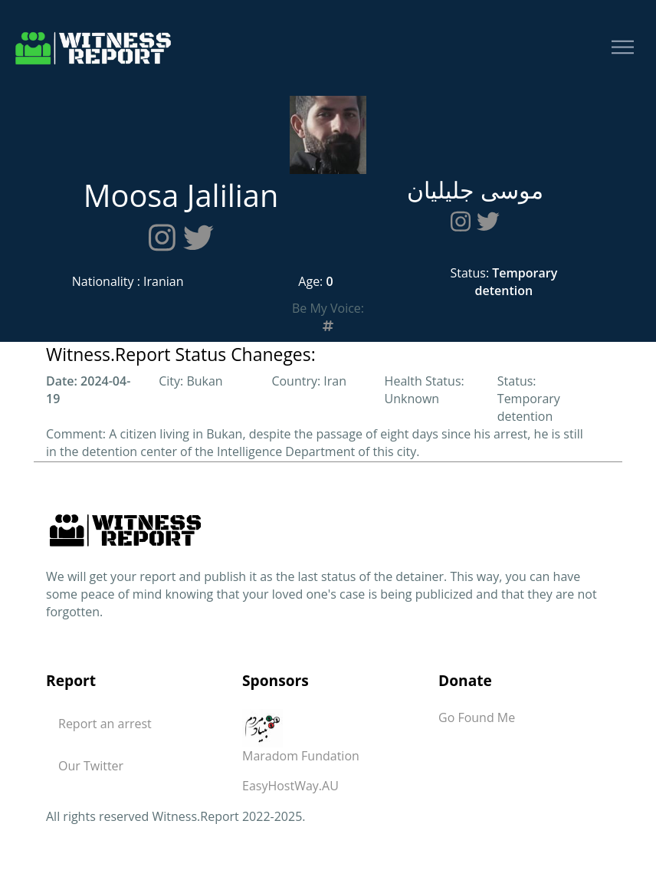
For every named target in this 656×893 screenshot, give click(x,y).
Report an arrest (105, 723)
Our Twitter (90, 765)
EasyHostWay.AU (290, 785)
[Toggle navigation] (623, 48)
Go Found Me (476, 717)
